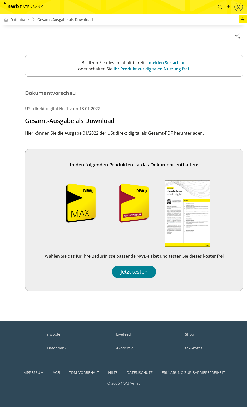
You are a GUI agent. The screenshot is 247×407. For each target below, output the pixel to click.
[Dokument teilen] (237, 36)
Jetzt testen (134, 271)
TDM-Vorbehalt (84, 372)
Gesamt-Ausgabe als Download (65, 19)
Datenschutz (140, 372)
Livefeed (123, 334)
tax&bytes (193, 347)
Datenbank (56, 347)
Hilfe (113, 372)
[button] (220, 7)
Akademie (125, 347)
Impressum (33, 372)
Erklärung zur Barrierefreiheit (193, 372)
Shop (189, 334)
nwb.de (53, 334)
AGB (56, 372)
